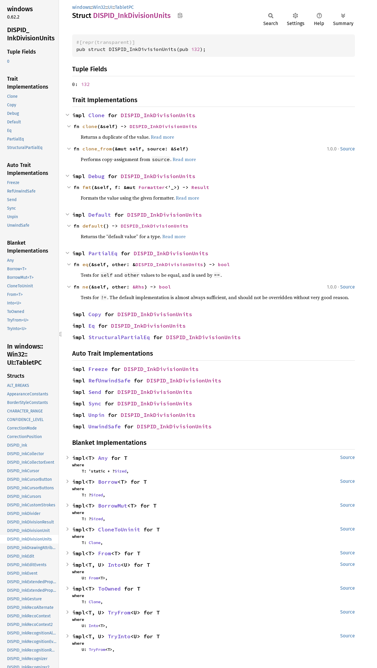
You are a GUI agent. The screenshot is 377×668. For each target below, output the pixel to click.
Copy (94, 314)
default (92, 226)
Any (103, 458)
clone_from (97, 149)
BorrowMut (112, 505)
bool (224, 264)
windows (81, 7)
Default (99, 214)
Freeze (98, 369)
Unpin (96, 415)
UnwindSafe (104, 426)
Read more (162, 137)
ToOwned (109, 588)
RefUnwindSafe (109, 380)
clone (89, 126)
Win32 (99, 7)
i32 (195, 49)
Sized (120, 471)
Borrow (108, 481)
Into (114, 564)
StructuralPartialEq (119, 337)
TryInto (119, 636)
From (104, 553)
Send (94, 392)
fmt (86, 187)
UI (110, 7)
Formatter (151, 187)
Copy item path (180, 15)
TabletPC (124, 7)
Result (200, 187)
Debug (96, 176)
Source (347, 149)
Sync (94, 403)
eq (85, 264)
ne (85, 287)
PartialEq (103, 253)
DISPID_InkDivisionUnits (158, 115)
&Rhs (138, 287)
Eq (91, 325)
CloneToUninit (119, 529)
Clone (96, 115)
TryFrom (119, 612)
